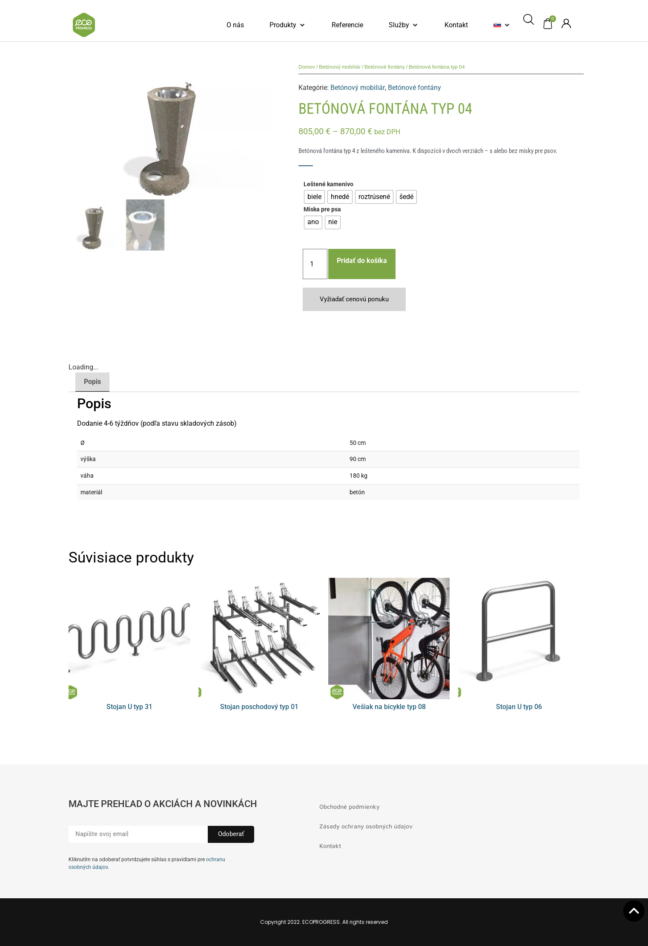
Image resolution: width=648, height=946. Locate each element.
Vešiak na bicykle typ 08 (389, 707)
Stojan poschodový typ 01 (259, 707)
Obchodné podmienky (349, 806)
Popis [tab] (92, 382)
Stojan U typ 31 (129, 707)
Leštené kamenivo (328, 184)
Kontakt (330, 845)
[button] (287, 25)
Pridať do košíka (362, 261)
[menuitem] (497, 25)
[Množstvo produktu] (315, 264)
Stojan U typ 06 (519, 707)
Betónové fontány (384, 67)
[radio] (314, 196)
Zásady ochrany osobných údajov (366, 826)
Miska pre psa (322, 210)
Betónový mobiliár (340, 67)
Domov (306, 67)
